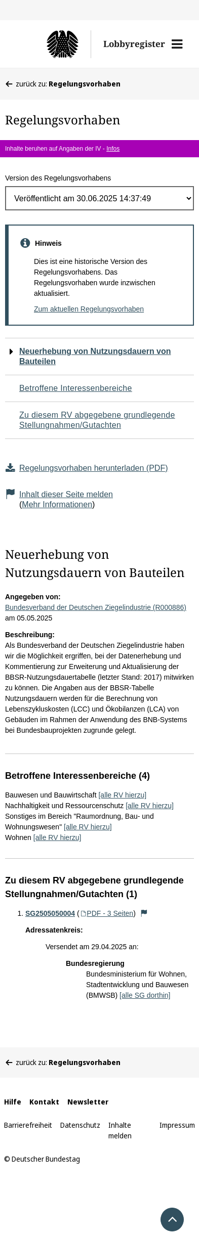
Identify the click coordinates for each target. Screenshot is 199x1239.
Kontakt (44, 1102)
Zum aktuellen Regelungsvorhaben (89, 309)
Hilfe (12, 1102)
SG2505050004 (50, 913)
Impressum (177, 1125)
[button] (177, 44)
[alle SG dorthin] (145, 995)
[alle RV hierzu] (122, 795)
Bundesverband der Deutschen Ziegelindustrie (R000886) (95, 607)
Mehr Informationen (57, 504)
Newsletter (87, 1102)
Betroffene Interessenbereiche (75, 388)
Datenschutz (80, 1125)
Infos (113, 148)
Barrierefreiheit (28, 1125)
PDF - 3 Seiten (106, 913)
